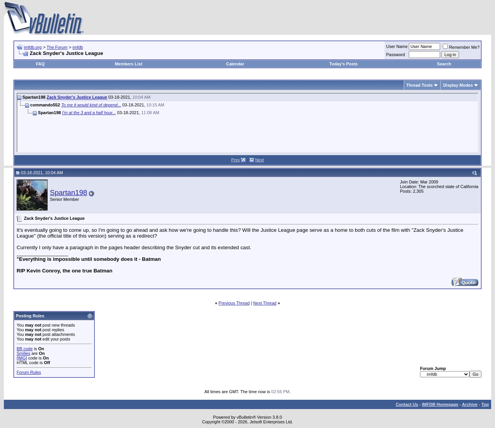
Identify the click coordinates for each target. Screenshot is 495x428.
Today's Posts (343, 64)
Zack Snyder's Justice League (76, 97)
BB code (25, 348)
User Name (397, 46)
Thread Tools (419, 85)
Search (444, 64)
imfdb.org (33, 47)
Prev (235, 160)
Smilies (23, 353)
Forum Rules (29, 372)
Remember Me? (461, 47)
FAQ (40, 64)
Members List (128, 64)
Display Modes (458, 85)
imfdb (78, 47)
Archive (470, 404)
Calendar (235, 64)
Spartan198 (68, 192)
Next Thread (265, 303)
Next (259, 160)
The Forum (57, 47)
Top (485, 404)
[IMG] (22, 358)
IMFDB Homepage (440, 404)
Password (395, 54)
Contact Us (407, 404)
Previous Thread (234, 303)
